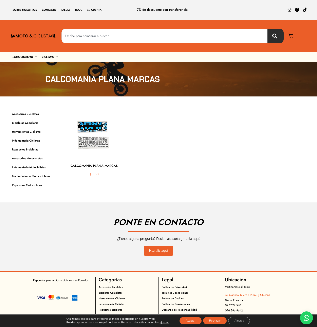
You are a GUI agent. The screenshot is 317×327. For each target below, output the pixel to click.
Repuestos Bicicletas (25, 149)
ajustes (164, 322)
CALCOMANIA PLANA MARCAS (94, 165)
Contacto (49, 10)
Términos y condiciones (175, 293)
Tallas (65, 10)
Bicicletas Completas (25, 123)
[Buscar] (275, 36)
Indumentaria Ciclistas (26, 141)
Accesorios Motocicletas (27, 158)
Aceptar (190, 321)
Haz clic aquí (158, 250)
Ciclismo (50, 57)
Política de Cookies (173, 298)
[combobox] (164, 36)
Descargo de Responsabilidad (179, 310)
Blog (78, 10)
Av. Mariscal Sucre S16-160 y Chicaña (247, 295)
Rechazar (215, 321)
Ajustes (239, 321)
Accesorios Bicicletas (25, 114)
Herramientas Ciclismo (26, 132)
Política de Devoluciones (176, 304)
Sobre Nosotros (25, 10)
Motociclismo (25, 57)
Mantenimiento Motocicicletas (31, 176)
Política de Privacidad (174, 287)
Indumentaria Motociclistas (29, 167)
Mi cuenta (94, 10)
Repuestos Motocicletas (27, 185)
